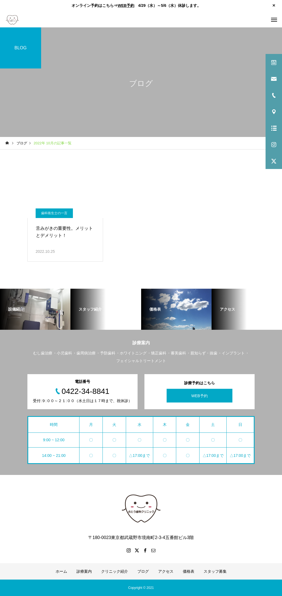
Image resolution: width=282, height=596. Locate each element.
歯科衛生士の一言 (54, 213)
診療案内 (84, 571)
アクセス (165, 571)
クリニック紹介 (114, 571)
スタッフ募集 (215, 571)
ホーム (61, 571)
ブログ (143, 571)
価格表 (188, 571)
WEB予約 (126, 5)
